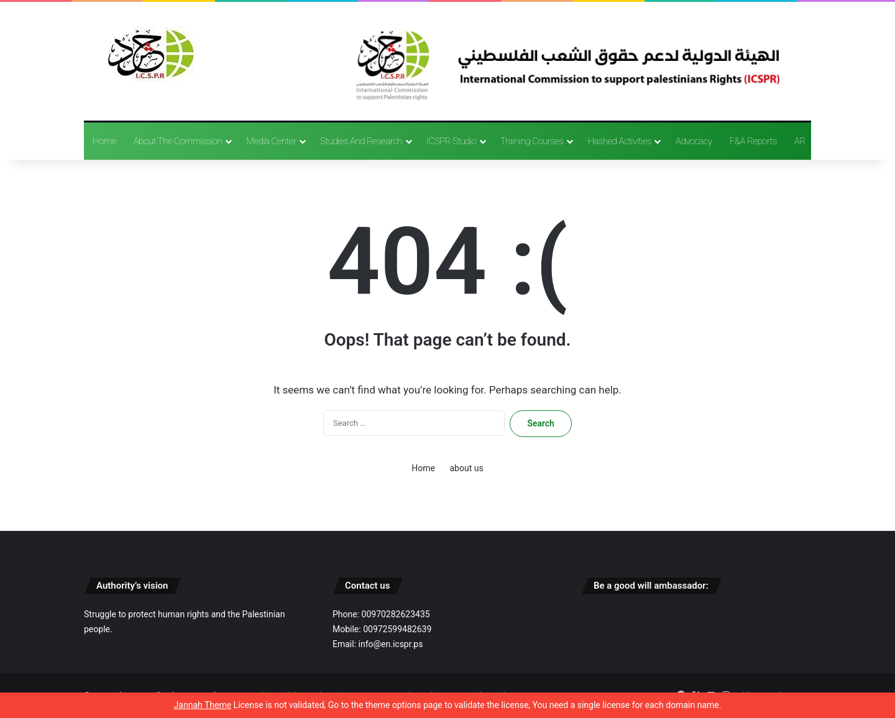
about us (466, 468)
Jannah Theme (203, 705)
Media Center (271, 141)
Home (104, 141)
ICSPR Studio (451, 141)
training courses (531, 141)
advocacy (694, 141)
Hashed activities (619, 141)
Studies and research (361, 141)
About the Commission (178, 141)
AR (800, 141)
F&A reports (753, 141)
